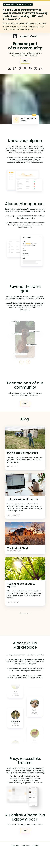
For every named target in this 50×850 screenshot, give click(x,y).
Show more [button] (26, 613)
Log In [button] (25, 61)
